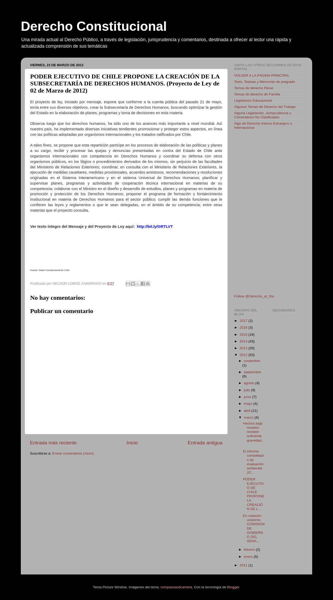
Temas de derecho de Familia (257, 94)
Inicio (132, 442)
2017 (244, 321)
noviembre (252, 361)
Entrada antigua (205, 442)
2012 (244, 355)
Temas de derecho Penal (253, 88)
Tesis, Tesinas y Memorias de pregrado (264, 82)
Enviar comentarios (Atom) (73, 453)
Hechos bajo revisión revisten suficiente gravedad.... (254, 433)
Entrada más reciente (53, 442)
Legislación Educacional (253, 100)
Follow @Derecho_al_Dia (254, 296)
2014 (244, 341)
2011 (244, 565)
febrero (250, 550)
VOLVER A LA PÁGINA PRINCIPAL (262, 75)
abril (247, 411)
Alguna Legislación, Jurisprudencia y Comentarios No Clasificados (262, 115)
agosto (249, 383)
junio (248, 397)
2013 (244, 348)
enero (249, 557)
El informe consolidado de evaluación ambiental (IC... (253, 461)
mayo (248, 404)
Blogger (233, 587)
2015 (244, 334)
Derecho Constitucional (94, 26)
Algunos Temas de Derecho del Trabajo (265, 107)
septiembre (252, 372)
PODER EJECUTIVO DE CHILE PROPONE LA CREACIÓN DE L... (254, 494)
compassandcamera (176, 587)
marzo (249, 417)
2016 (244, 327)
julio (247, 390)
